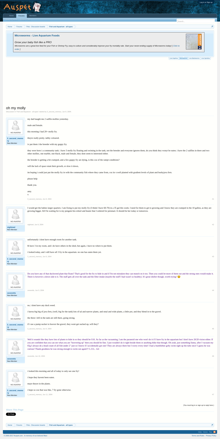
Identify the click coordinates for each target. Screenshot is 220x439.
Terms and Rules (198, 436)
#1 (213, 199)
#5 (213, 329)
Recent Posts (25, 19)
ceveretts (11, 293)
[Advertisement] (110, 82)
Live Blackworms (194, 58)
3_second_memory (54, 112)
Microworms (183, 58)
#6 (213, 356)
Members (32, 16)
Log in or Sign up (206, 2)
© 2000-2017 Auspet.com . (14, 436)
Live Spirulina (206, 58)
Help (200, 432)
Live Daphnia (174, 58)
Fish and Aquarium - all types (27, 112)
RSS (214, 432)
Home (11, 16)
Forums (21, 16)
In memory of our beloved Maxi (35, 436)
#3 (213, 256)
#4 (213, 290)
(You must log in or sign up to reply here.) (198, 405)
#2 (213, 224)
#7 (213, 394)
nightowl (11, 227)
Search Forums (11, 19)
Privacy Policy (211, 436)
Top (210, 432)
